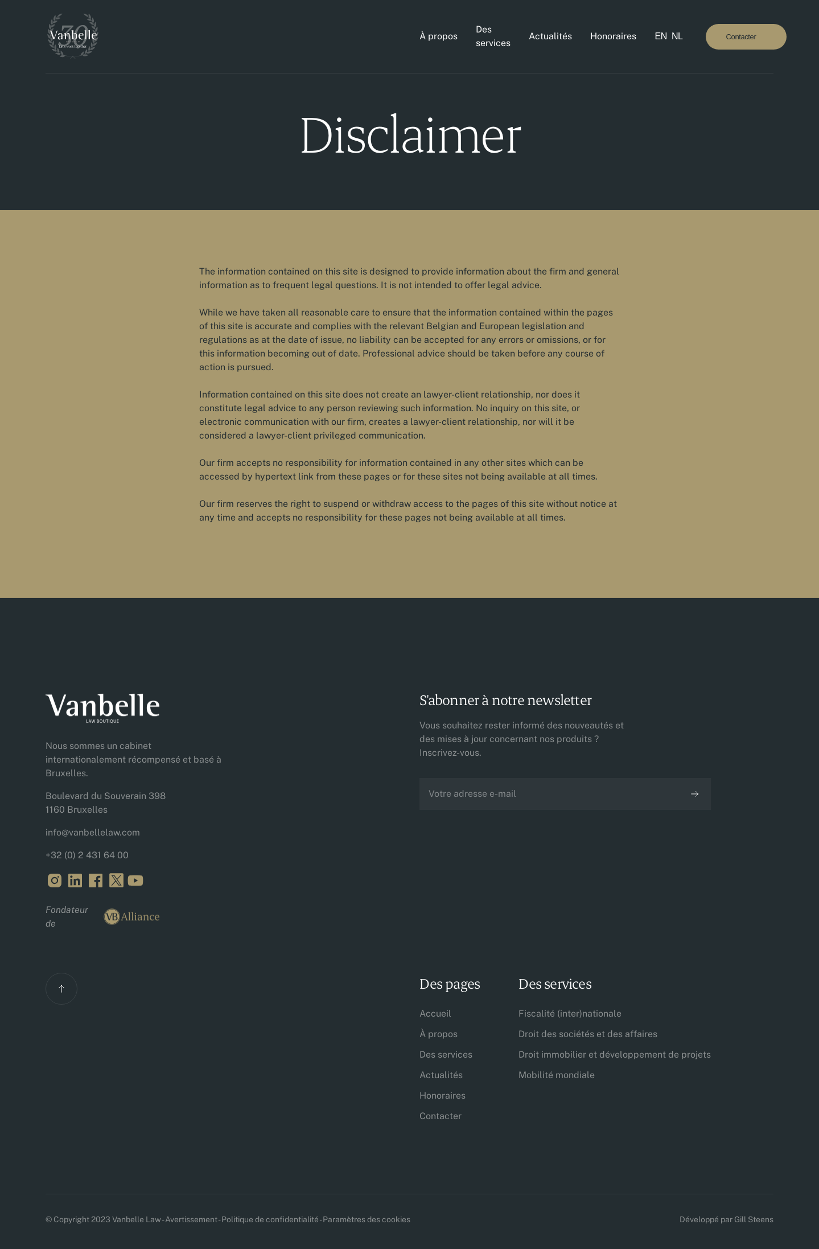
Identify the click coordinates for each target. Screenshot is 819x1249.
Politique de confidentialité (270, 1219)
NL (677, 36)
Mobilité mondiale (556, 1075)
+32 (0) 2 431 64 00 (87, 855)
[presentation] (505, 846)
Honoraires (613, 36)
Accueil (435, 1013)
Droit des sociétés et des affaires (587, 1034)
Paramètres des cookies (366, 1219)
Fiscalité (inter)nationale (570, 1013)
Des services (493, 36)
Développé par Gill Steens (726, 1219)
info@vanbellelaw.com (93, 832)
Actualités (550, 36)
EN (660, 36)
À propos (438, 36)
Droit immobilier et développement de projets (614, 1054)
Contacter (440, 1116)
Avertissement (191, 1219)
